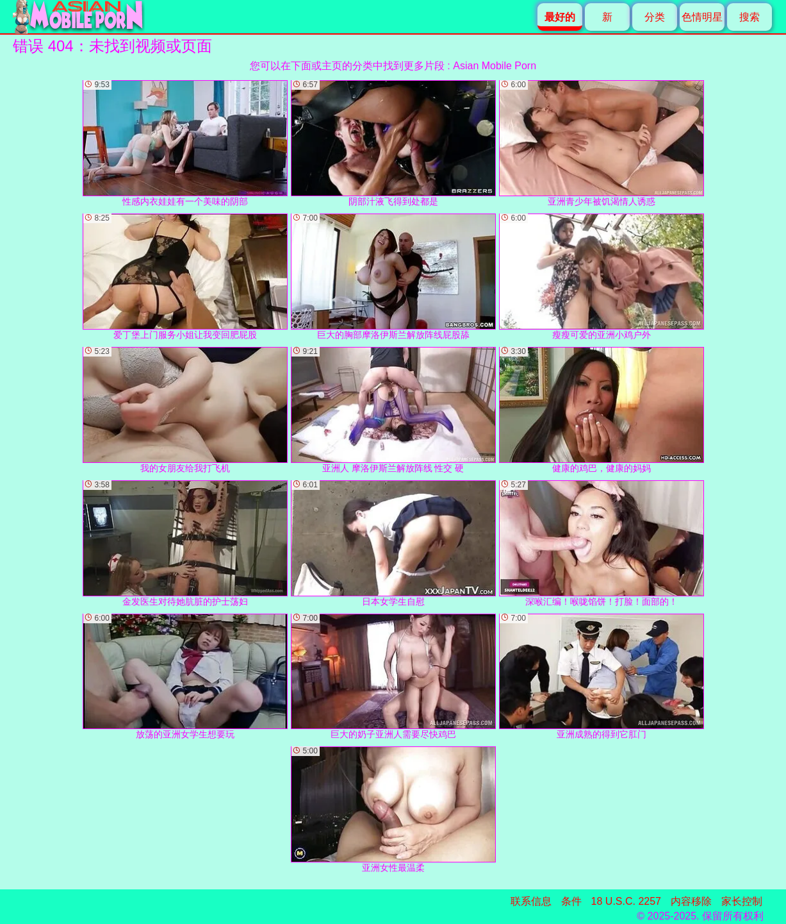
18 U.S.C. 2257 (626, 901)
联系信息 (531, 901)
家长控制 (741, 901)
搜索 (749, 17)
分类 (654, 17)
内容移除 (691, 901)
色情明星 (702, 17)
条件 (571, 901)
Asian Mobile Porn (494, 65)
